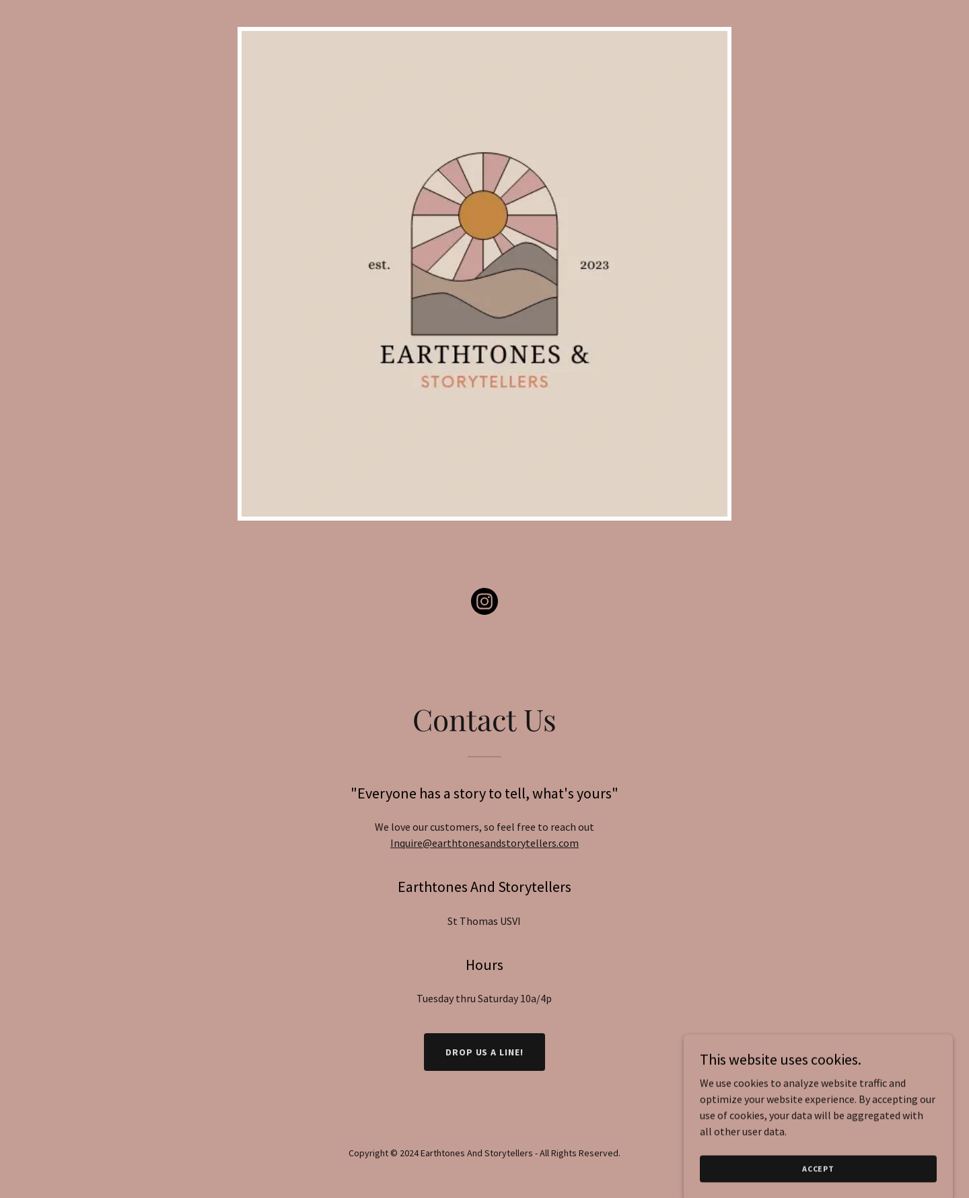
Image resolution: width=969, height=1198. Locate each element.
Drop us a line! (484, 1052)
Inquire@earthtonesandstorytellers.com (484, 843)
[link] (484, 604)
